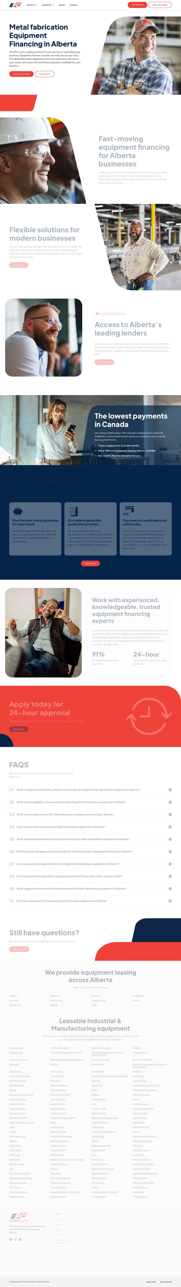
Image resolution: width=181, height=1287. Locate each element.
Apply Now (90, 563)
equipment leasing (129, 450)
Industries (48, 5)
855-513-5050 (160, 5)
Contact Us (44, 74)
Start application (21, 74)
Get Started (137, 4)
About (62, 5)
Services (32, 5)
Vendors (73, 5)
